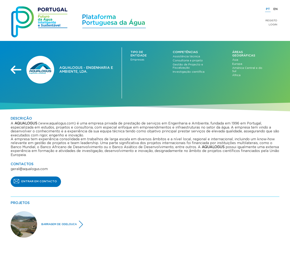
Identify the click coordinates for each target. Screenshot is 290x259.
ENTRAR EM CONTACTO (39, 181)
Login (273, 24)
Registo (271, 20)
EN (275, 9)
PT (268, 9)
